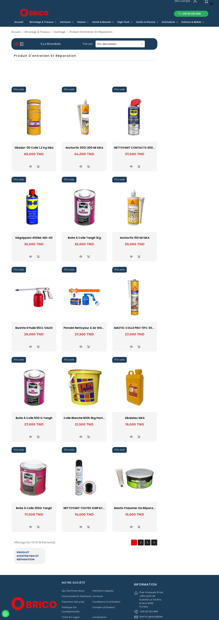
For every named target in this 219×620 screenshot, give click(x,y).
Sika (35, 75)
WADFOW (35, 89)
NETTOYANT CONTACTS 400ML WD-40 (191, 148)
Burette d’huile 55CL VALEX (84, 328)
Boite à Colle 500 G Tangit (84, 418)
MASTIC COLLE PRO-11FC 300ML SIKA (189, 328)
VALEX (35, 85)
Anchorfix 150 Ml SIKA (185, 238)
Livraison (97, 575)
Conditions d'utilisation (106, 581)
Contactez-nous (102, 601)
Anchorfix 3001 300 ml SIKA (135, 148)
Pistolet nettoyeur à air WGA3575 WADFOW (144, 328)
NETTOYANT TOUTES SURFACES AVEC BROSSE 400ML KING (153, 508)
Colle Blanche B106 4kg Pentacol (136, 418)
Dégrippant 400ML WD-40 (84, 238)
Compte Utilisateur (103, 586)
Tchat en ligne (71, 596)
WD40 (35, 94)
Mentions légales (102, 570)
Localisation (99, 596)
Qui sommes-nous (73, 570)
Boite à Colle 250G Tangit (84, 508)
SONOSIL (35, 80)
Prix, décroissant (171, 44)
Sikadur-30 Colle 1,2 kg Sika (84, 148)
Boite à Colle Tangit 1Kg (134, 238)
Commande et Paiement (76, 575)
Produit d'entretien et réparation (31, 44)
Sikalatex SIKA (185, 418)
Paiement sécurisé (73, 581)
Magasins (67, 601)
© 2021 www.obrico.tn (109, 615)
